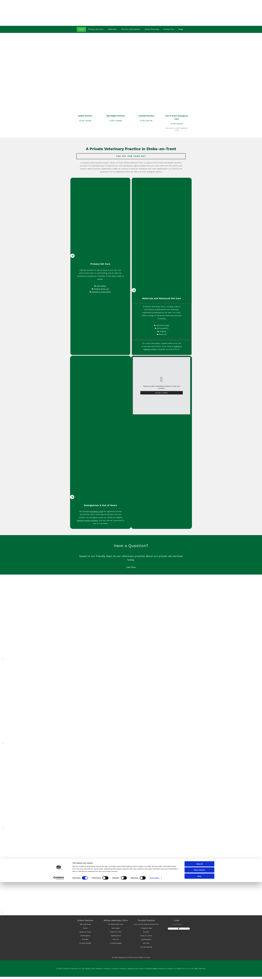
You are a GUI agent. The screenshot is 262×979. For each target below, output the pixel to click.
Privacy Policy (177, 924)
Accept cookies (161, 393)
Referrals (112, 29)
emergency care (96, 512)
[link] (161, 379)
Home (81, 29)
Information (101, 286)
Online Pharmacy (151, 29)
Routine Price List (101, 289)
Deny (199, 973)
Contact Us (168, 29)
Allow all (199, 961)
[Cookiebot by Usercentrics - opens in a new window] (59, 975)
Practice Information (130, 29)
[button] (131, 567)
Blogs (180, 29)
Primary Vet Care (95, 29)
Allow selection (199, 967)
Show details (154, 975)
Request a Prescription (101, 292)
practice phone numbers (87, 521)
